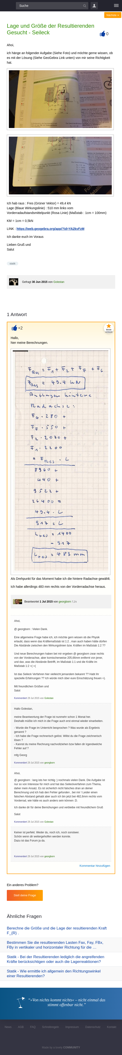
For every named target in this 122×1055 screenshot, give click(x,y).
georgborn (65, 601)
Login (94, 5)
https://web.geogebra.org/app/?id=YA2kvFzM (50, 229)
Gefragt (26, 282)
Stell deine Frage (25, 895)
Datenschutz (93, 1027)
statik (12, 263)
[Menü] (116, 6)
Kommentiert (20, 698)
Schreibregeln (50, 1027)
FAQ (33, 1027)
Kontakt (111, 1027)
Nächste (113, 15)
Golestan (58, 282)
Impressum (72, 1027)
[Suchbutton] (84, 5)
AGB (21, 1027)
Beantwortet (31, 601)
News (8, 1027)
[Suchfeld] (52, 5)
